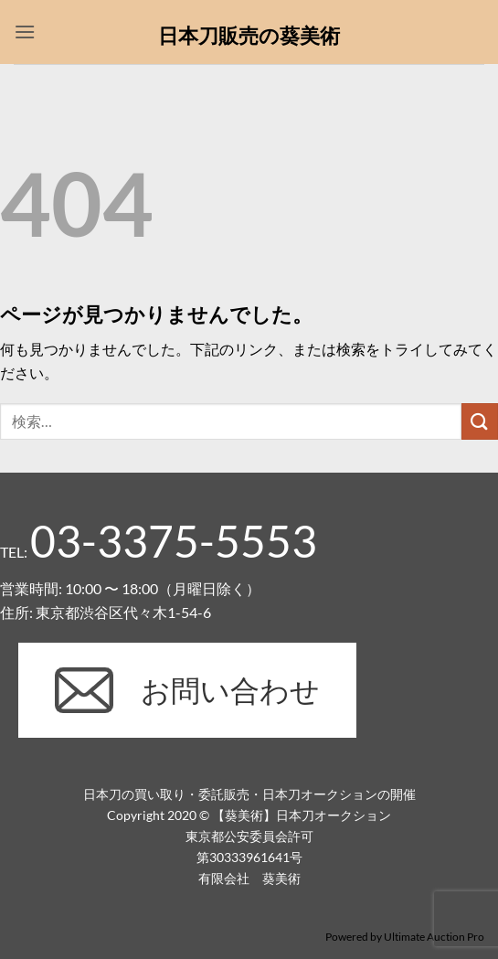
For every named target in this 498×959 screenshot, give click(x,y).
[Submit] (479, 421)
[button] (25, 31)
